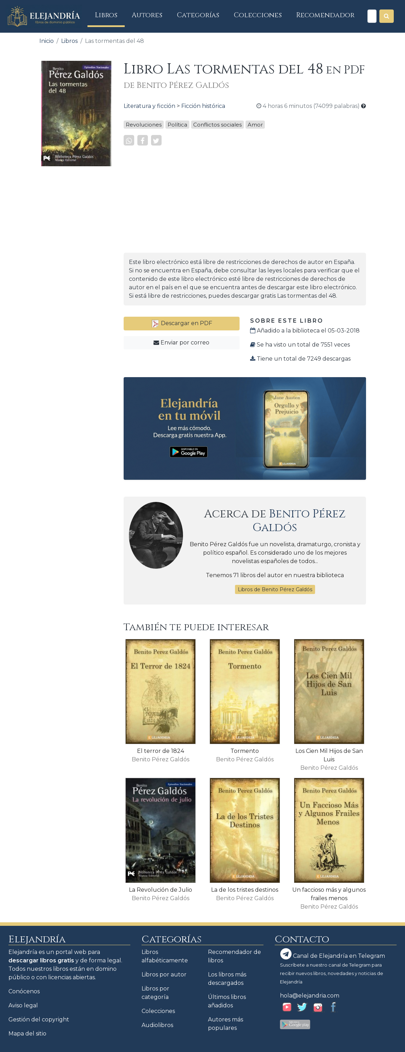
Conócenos (24, 991)
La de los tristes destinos (244, 889)
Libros (110, 15)
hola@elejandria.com (309, 995)
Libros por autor (164, 974)
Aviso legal (23, 1005)
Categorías (198, 15)
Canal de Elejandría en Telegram (332, 954)
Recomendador (325, 15)
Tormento (244, 751)
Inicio (46, 41)
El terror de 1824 (160, 751)
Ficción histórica (203, 106)
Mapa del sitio (27, 1033)
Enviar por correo (181, 342)
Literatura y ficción (149, 106)
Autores (147, 15)
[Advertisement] (76, 277)
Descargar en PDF (181, 323)
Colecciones (258, 15)
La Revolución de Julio (160, 889)
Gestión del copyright (38, 1019)
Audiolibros (157, 1025)
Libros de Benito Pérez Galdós (275, 589)
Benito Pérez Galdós (299, 520)
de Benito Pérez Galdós (176, 85)
